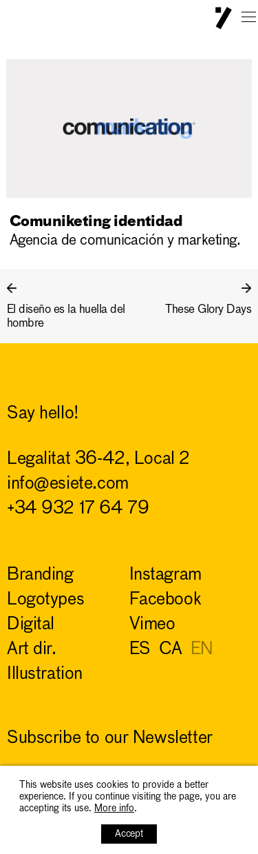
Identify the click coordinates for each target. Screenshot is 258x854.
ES (140, 649)
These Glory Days (208, 310)
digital (30, 624)
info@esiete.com (68, 484)
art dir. (31, 649)
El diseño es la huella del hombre (66, 316)
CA (170, 649)
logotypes (45, 600)
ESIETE (223, 18)
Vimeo (152, 624)
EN (202, 649)
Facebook (165, 600)
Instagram (165, 575)
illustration (45, 674)
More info (114, 808)
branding (40, 575)
